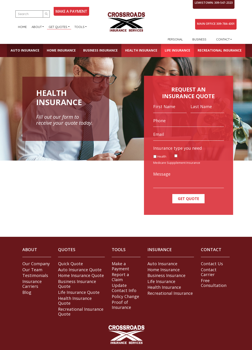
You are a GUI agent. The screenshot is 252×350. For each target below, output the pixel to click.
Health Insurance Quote (75, 300)
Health (161, 156)
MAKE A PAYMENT (71, 11)
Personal (175, 39)
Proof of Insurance (121, 304)
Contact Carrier (209, 272)
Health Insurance (141, 50)
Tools (79, 27)
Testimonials (35, 275)
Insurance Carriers (32, 284)
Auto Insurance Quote (80, 269)
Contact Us (212, 263)
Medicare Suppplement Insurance (176, 163)
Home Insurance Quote (81, 275)
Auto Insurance (25, 50)
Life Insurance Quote (79, 292)
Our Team (32, 269)
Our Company (36, 263)
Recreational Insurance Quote (80, 311)
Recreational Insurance (220, 50)
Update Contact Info (124, 288)
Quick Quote (70, 263)
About (37, 27)
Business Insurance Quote (77, 284)
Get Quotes (58, 27)
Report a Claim (120, 277)
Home (22, 27)
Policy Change (125, 296)
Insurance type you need (177, 148)
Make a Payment (120, 266)
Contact (223, 39)
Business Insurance (100, 50)
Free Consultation (213, 283)
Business (199, 39)
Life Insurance (177, 50)
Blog (26, 292)
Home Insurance (61, 50)
